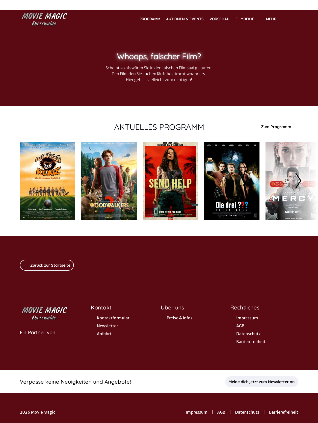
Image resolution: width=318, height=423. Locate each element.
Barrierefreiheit (283, 412)
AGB (221, 412)
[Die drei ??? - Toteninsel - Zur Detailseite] (232, 181)
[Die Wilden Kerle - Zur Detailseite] (47, 181)
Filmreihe (248, 19)
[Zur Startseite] (54, 19)
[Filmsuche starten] (293, 19)
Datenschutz (247, 412)
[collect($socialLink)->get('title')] (9, 5)
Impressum (197, 412)
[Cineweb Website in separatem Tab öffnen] (37, 338)
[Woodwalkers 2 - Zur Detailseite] (109, 181)
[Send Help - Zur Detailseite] (170, 181)
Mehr (274, 19)
